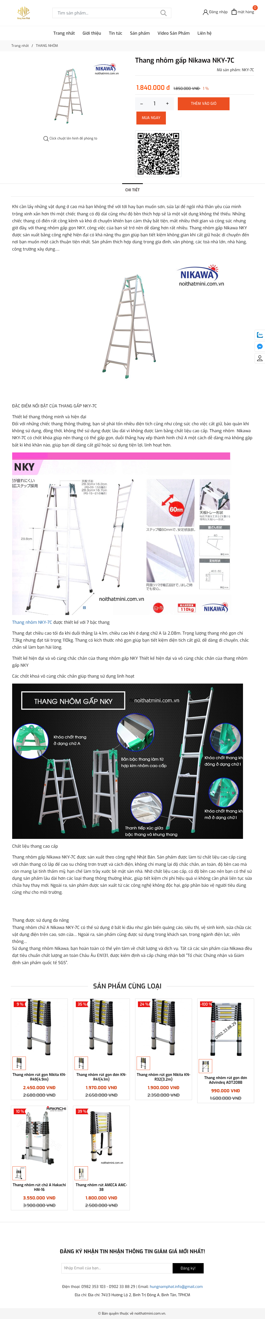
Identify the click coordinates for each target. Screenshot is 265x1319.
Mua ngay (151, 117)
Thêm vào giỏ (204, 103)
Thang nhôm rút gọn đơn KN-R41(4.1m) (101, 1077)
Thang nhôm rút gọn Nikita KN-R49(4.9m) (39, 1077)
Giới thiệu (92, 33)
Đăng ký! (188, 1268)
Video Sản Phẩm (174, 33)
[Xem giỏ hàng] (243, 12)
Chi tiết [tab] (132, 190)
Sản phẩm (140, 33)
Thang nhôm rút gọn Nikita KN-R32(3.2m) (163, 1077)
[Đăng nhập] (215, 11)
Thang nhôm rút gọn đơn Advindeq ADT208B (225, 1080)
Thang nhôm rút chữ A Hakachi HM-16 (39, 1187)
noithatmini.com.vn (150, 1313)
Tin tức (115, 33)
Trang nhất (64, 33)
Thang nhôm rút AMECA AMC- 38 (102, 1187)
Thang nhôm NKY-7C (32, 622)
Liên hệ (204, 33)
